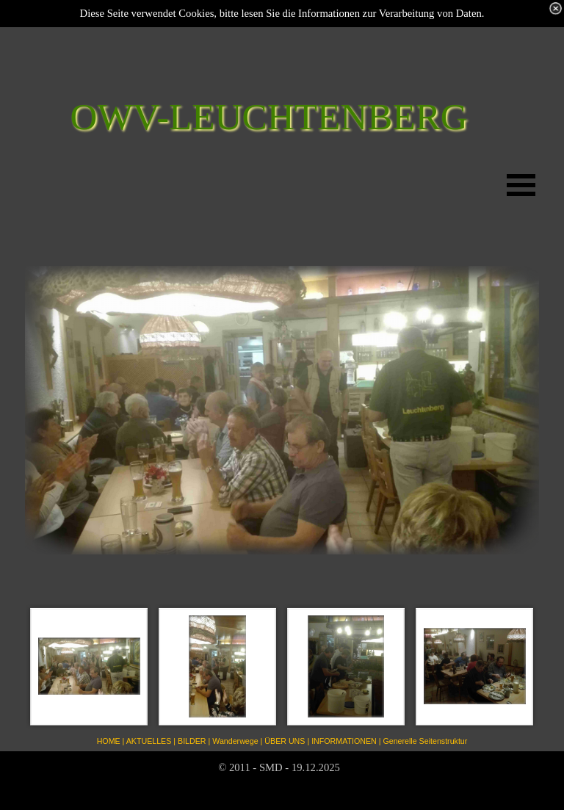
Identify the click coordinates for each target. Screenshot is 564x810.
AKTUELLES (149, 741)
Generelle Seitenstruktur (425, 741)
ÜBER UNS (284, 741)
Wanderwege (235, 741)
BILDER (192, 741)
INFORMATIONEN (344, 741)
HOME (108, 741)
